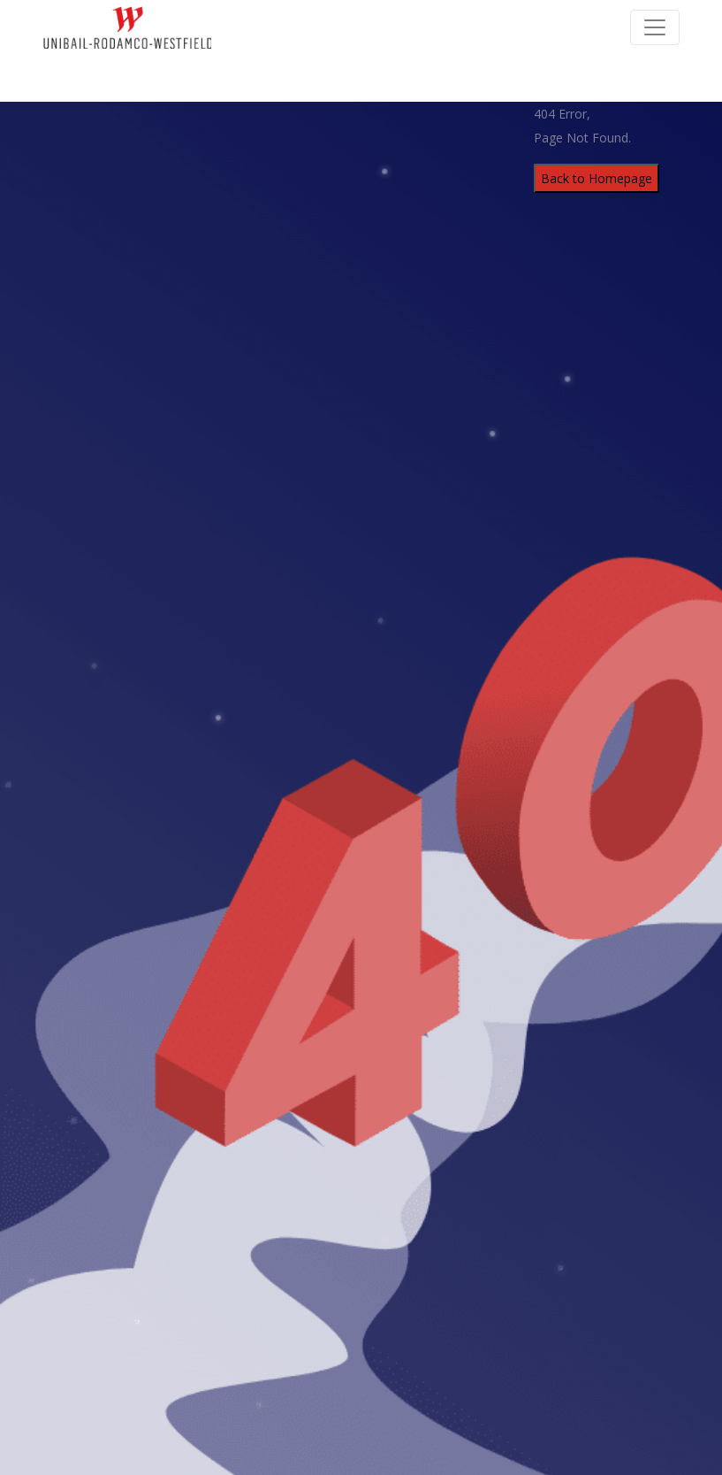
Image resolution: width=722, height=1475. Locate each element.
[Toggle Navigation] (655, 27)
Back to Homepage (596, 178)
